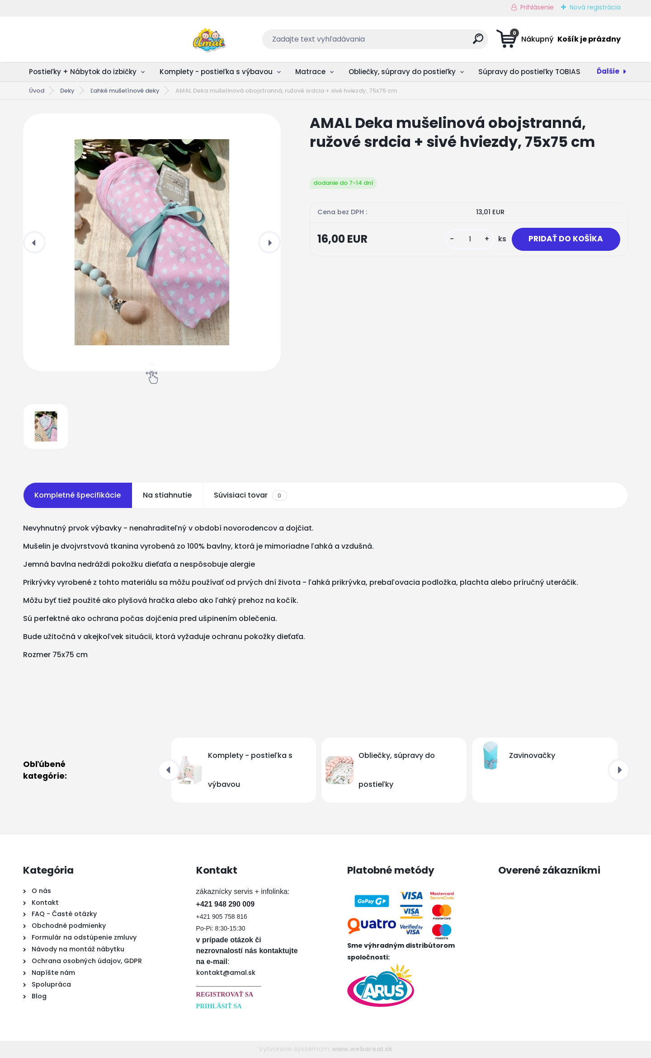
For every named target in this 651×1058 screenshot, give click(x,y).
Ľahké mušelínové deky (125, 90)
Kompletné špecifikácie (77, 495)
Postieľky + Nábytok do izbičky (83, 71)
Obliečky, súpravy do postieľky (402, 71)
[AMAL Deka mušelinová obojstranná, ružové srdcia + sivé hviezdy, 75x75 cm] (152, 242)
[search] (414, 42)
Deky (67, 90)
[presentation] (34, 242)
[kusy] (469, 243)
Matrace (310, 71)
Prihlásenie (537, 7)
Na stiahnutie (167, 495)
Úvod (36, 90)
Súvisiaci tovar (250, 495)
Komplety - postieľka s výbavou (216, 71)
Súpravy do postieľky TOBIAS (529, 71)
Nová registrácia (595, 7)
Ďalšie (608, 71)
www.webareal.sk (362, 1048)
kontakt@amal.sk (225, 972)
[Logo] (78, 39)
